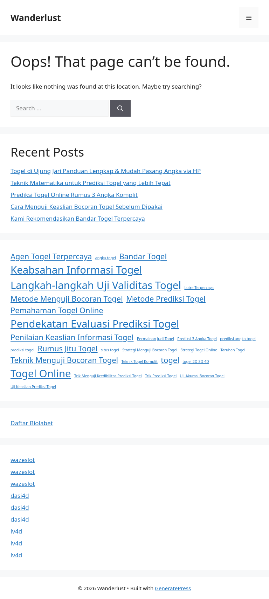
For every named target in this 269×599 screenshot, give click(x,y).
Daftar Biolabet (32, 423)
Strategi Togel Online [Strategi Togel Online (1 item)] (199, 349)
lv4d (16, 531)
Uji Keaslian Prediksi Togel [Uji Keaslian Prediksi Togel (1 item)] (33, 386)
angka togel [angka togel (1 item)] (105, 257)
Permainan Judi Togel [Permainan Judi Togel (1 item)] (155, 338)
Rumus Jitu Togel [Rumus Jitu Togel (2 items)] (67, 348)
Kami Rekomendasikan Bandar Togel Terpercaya (78, 218)
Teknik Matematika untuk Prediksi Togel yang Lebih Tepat (91, 183)
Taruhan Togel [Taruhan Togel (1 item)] (232, 349)
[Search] (120, 108)
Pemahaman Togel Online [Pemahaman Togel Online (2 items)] (57, 310)
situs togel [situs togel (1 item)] (110, 349)
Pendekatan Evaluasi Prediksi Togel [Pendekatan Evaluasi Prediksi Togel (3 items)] (95, 324)
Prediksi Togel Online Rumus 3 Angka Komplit (74, 195)
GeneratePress (173, 588)
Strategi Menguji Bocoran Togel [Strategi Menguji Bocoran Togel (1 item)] (149, 349)
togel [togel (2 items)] (170, 360)
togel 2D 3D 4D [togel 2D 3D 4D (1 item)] (195, 361)
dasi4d (20, 495)
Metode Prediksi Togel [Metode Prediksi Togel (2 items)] (166, 299)
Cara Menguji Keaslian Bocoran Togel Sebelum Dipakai (87, 206)
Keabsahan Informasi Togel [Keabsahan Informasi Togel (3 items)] (76, 270)
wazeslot (23, 460)
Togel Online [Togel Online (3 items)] (41, 373)
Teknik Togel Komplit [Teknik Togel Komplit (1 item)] (140, 361)
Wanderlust (36, 17)
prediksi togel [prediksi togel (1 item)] (22, 349)
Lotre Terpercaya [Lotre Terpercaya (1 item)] (199, 287)
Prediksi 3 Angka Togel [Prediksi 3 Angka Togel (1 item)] (196, 338)
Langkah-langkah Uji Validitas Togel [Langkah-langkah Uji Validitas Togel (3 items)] (96, 285)
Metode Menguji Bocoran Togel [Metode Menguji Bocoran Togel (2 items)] (67, 299)
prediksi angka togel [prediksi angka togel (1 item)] (238, 338)
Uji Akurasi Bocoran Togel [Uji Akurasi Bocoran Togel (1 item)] (202, 375)
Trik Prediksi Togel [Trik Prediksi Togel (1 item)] (161, 375)
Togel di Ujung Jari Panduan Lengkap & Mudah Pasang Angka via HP (106, 171)
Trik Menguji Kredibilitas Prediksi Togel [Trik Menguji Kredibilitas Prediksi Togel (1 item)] (108, 375)
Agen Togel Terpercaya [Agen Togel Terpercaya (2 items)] (51, 256)
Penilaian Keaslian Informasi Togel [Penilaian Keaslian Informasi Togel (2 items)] (72, 337)
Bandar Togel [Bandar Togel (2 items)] (143, 256)
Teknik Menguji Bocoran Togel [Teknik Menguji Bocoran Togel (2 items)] (64, 360)
